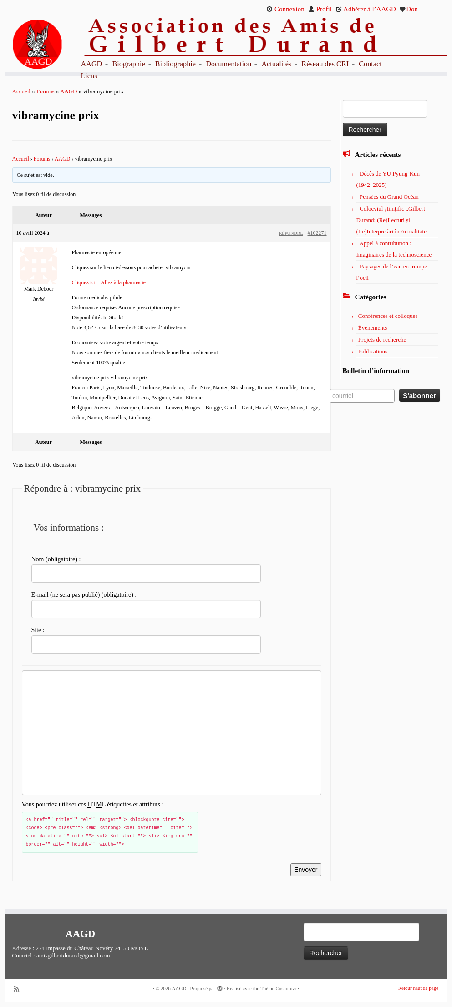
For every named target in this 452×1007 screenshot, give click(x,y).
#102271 (317, 233)
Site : (38, 630)
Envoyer (305, 869)
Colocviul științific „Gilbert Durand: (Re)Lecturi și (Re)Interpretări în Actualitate (391, 220)
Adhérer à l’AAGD (365, 9)
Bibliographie (178, 64)
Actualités (279, 64)
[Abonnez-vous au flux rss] (19, 989)
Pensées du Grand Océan (389, 196)
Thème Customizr (278, 988)
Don (409, 9)
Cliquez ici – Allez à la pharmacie (109, 282)
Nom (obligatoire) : (56, 559)
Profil (320, 9)
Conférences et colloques (388, 315)
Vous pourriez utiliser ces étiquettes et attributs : (93, 804)
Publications (372, 351)
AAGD (94, 64)
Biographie (131, 64)
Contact (370, 64)
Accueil (21, 91)
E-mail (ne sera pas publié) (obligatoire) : (84, 594)
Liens (89, 76)
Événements (372, 327)
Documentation (232, 64)
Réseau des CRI (328, 64)
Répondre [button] (291, 233)
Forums (45, 91)
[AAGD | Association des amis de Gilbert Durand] (56, 44)
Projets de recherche (382, 339)
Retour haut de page (418, 988)
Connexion (285, 9)
